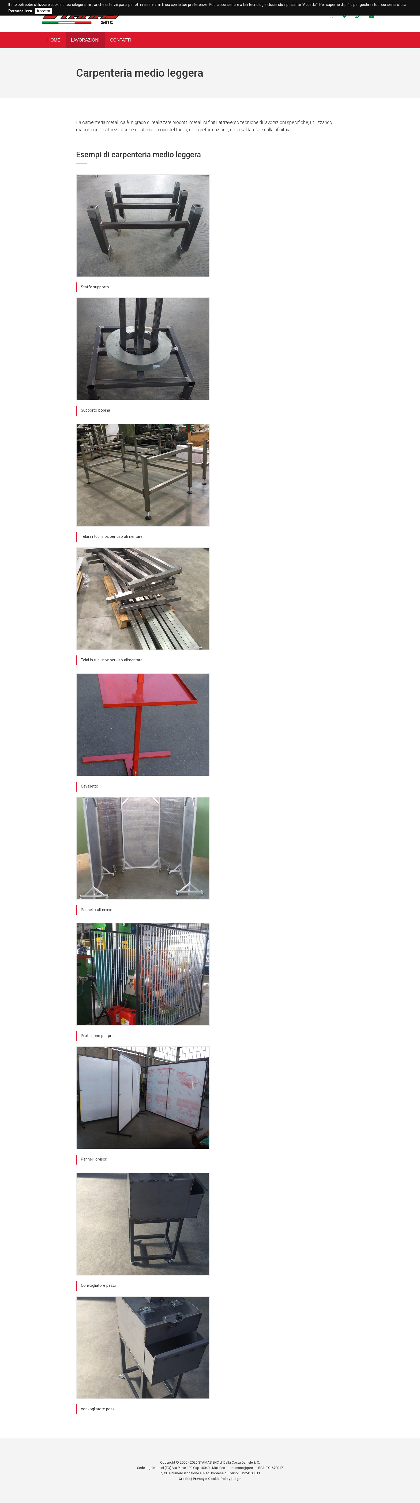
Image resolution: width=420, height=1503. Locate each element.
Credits (184, 1479)
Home (53, 40)
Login (236, 1479)
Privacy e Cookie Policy (211, 1479)
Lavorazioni (85, 40)
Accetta (43, 11)
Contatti (120, 40)
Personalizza (20, 11)
